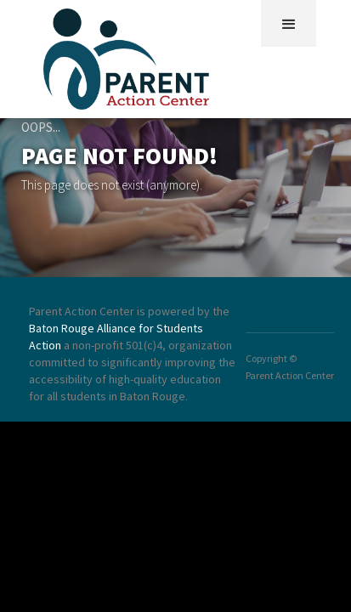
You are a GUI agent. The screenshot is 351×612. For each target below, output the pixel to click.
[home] (130, 55)
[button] (288, 23)
